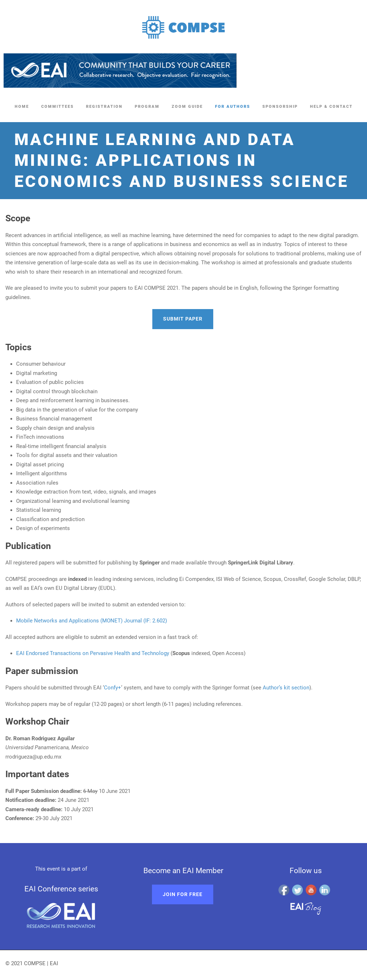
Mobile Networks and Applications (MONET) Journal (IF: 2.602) (91, 620)
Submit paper (182, 319)
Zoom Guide (187, 106)
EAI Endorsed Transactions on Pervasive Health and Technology (92, 653)
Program (147, 106)
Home (22, 106)
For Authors (232, 106)
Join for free (182, 894)
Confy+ (112, 687)
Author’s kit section (286, 687)
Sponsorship (280, 106)
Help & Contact (331, 106)
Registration (104, 106)
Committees (57, 106)
